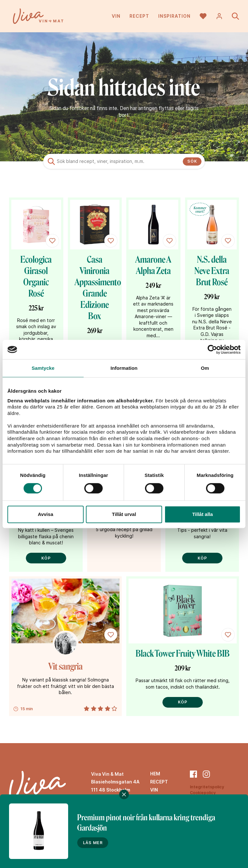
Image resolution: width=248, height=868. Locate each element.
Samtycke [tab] (43, 368)
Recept (139, 16)
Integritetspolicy (207, 786)
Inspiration (174, 16)
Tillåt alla (202, 514)
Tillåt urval (124, 514)
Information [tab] (124, 368)
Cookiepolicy (203, 792)
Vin (116, 16)
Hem (155, 773)
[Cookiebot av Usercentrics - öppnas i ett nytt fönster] (212, 349)
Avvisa (45, 514)
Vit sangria (65, 666)
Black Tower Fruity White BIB (183, 653)
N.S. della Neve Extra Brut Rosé (211, 271)
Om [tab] (205, 368)
